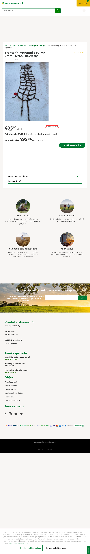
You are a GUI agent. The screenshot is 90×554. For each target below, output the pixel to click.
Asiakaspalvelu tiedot (14, 393)
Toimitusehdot (11, 382)
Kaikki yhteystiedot (13, 340)
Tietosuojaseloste (12, 400)
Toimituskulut (10, 389)
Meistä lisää (10, 397)
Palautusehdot (11, 386)
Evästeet (88, 550)
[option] (45, 91)
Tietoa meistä (11, 344)
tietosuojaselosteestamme (18, 543)
